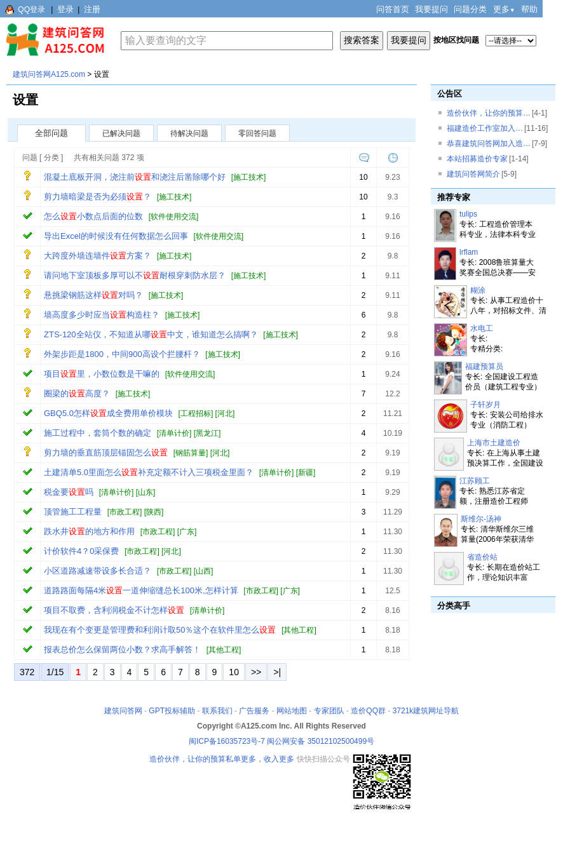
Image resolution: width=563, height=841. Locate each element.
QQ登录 (31, 9)
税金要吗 (68, 492)
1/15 (55, 672)
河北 (225, 413)
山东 (145, 492)
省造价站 (482, 557)
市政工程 (124, 512)
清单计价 (174, 433)
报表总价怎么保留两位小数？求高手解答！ (122, 649)
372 (27, 672)
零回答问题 (257, 133)
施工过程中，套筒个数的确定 (97, 433)
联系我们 (217, 710)
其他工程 (298, 630)
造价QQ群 (368, 710)
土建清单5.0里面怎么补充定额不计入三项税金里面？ (149, 472)
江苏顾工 (474, 480)
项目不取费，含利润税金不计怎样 (114, 610)
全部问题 (51, 133)
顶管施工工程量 (73, 511)
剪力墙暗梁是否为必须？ (97, 196)
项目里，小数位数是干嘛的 (101, 374)
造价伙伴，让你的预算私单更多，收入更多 (221, 759)
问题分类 (470, 9)
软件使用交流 (173, 216)
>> (256, 672)
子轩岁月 (485, 404)
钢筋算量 (190, 452)
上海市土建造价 (493, 442)
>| (277, 672)
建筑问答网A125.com (49, 74)
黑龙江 (207, 433)
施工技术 (248, 177)
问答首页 (392, 9)
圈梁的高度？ (77, 393)
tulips (468, 214)
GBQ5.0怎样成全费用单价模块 (108, 413)
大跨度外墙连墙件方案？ (97, 255)
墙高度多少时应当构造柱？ (101, 315)
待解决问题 (189, 133)
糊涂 (477, 290)
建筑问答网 (123, 710)
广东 (186, 531)
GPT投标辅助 (172, 710)
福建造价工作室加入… (485, 128)
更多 (504, 9)
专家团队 (329, 710)
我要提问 (431, 9)
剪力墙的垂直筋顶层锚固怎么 (106, 452)
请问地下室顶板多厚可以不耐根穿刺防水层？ (135, 275)
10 (234, 672)
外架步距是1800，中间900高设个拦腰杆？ (122, 354)
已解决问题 (121, 133)
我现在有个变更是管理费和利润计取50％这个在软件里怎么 (160, 630)
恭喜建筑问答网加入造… (489, 143)
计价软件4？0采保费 (81, 551)
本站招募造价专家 (477, 158)
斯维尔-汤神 (481, 519)
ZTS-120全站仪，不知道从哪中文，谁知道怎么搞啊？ (151, 334)
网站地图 (291, 710)
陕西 (153, 512)
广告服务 (254, 710)
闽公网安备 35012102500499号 (320, 741)
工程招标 (195, 413)
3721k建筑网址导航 (426, 710)
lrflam (468, 252)
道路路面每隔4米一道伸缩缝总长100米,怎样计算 (141, 590)
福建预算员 (484, 366)
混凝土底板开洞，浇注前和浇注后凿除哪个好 (135, 177)
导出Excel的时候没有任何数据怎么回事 (116, 236)
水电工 (481, 328)
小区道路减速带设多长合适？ (97, 570)
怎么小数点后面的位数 (93, 216)
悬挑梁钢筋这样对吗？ (93, 295)
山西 (203, 571)
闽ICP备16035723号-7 (227, 741)
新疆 (305, 472)
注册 (92, 9)
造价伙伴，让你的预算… (489, 113)
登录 (65, 9)
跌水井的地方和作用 (89, 531)
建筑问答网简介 (473, 174)
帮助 (529, 9)
